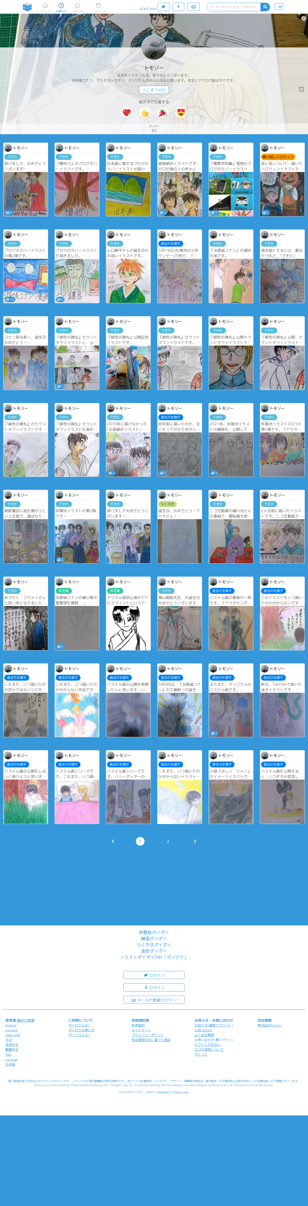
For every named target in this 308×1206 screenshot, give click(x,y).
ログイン (154, 974)
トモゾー (154, 67)
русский (11, 1059)
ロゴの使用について (209, 1049)
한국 (8, 1040)
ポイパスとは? (79, 1035)
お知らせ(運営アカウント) (214, 1025)
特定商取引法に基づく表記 (151, 1040)
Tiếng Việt (13, 1035)
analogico (163, 1092)
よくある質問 (204, 1035)
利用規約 (138, 1025)
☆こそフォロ (154, 89)
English (10, 1025)
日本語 (10, 1064)
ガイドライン (141, 1030)
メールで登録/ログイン (154, 999)
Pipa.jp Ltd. (181, 1092)
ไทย (8, 1054)
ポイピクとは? (79, 1025)
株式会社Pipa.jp (269, 1025)
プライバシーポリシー (148, 1035)
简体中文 (11, 1044)
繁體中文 (11, 1049)
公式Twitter (204, 1030)
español (11, 1030)
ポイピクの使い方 (81, 1030)
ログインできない (207, 1044)
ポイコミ (201, 1054)
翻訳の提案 (26, 1020)
